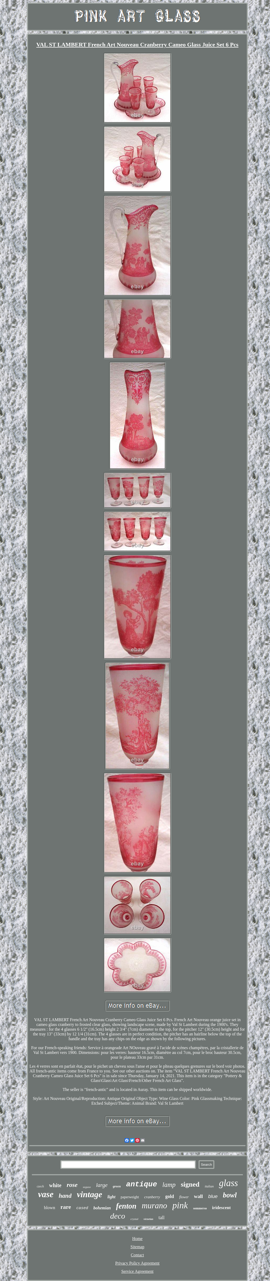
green (117, 1186)
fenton (126, 1206)
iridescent (221, 1207)
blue (213, 1196)
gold (169, 1196)
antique (141, 1184)
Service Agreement (137, 1271)
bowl (230, 1195)
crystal (134, 1218)
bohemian (102, 1208)
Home (137, 1238)
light (111, 1197)
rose (72, 1184)
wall (198, 1196)
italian (209, 1186)
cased (82, 1208)
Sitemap (137, 1247)
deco (117, 1215)
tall (161, 1217)
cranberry (152, 1197)
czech (40, 1186)
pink (180, 1205)
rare (65, 1207)
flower (184, 1197)
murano (154, 1205)
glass (228, 1183)
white (55, 1185)
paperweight (130, 1197)
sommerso (200, 1208)
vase (46, 1194)
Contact (137, 1255)
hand (65, 1195)
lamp (169, 1184)
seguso (87, 1186)
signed (190, 1184)
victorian (148, 1219)
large (102, 1185)
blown (49, 1207)
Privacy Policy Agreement (137, 1263)
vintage (89, 1194)
